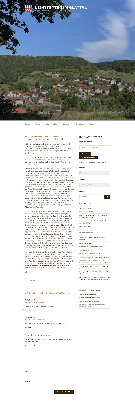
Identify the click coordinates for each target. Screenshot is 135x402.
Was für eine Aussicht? (86, 250)
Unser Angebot (83, 212)
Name (27, 371)
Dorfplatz (67, 124)
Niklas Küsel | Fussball (48, 136)
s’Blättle (56, 124)
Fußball (31, 280)
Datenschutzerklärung (99, 162)
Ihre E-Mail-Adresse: (85, 141)
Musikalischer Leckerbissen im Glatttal (91, 246)
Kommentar (30, 346)
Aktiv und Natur (80, 124)
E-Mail (28, 381)
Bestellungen (83, 226)
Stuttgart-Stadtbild (85, 243)
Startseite (28, 124)
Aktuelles (47, 124)
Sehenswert (93, 124)
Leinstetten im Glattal (61, 7)
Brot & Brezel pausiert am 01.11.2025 (90, 253)
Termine (37, 124)
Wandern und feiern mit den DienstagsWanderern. (94, 257)
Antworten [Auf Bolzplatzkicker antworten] (28, 310)
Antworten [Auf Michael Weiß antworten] (28, 327)
